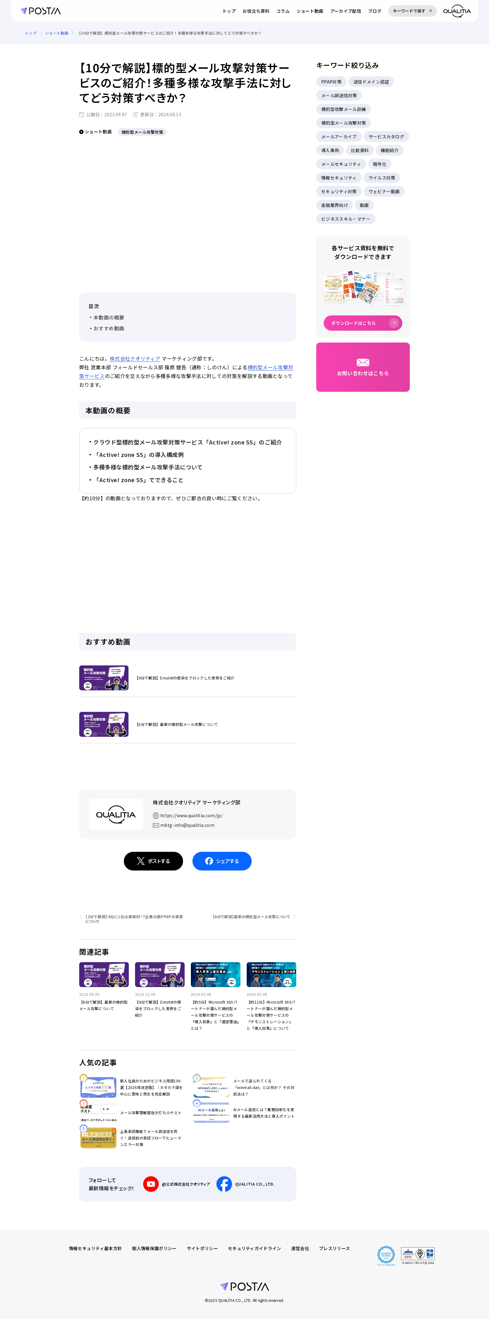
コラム (283, 11)
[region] (244, 33)
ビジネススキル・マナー (345, 219)
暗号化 (379, 164)
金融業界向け (334, 205)
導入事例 (330, 150)
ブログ (374, 11)
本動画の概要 (109, 317)
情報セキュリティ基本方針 (95, 1248)
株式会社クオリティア (135, 358)
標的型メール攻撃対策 (343, 123)
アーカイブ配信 (345, 11)
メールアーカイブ (339, 136)
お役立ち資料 (256, 11)
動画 (364, 205)
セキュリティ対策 (339, 191)
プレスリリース (334, 1248)
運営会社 (300, 1248)
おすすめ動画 (109, 328)
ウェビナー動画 (384, 191)
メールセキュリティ (341, 164)
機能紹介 (390, 150)
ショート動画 (310, 11)
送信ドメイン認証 (371, 82)
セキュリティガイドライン (254, 1248)
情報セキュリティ (339, 178)
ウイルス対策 (382, 178)
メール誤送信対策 (339, 95)
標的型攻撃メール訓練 (343, 109)
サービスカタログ (386, 136)
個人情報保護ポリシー (154, 1248)
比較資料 (360, 150)
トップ (229, 11)
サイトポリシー (202, 1248)
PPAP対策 (331, 82)
